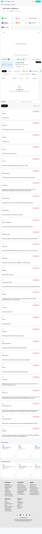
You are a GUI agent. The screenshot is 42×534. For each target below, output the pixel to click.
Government (13, 4)
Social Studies (6, 4)
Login (33, 1)
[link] (9, 457)
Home (5, 1)
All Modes (4, 71)
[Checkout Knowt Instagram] (20, 521)
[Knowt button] (39, 13)
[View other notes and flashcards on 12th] (23, 66)
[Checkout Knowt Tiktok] (17, 521)
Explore (8, 1)
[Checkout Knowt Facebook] (23, 521)
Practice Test (17, 71)
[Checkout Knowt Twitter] (26, 521)
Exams (12, 1)
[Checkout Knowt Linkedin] (29, 521)
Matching (25, 71)
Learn (10, 71)
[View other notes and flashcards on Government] (18, 66)
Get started (38, 1)
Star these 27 (37, 105)
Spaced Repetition (34, 71)
